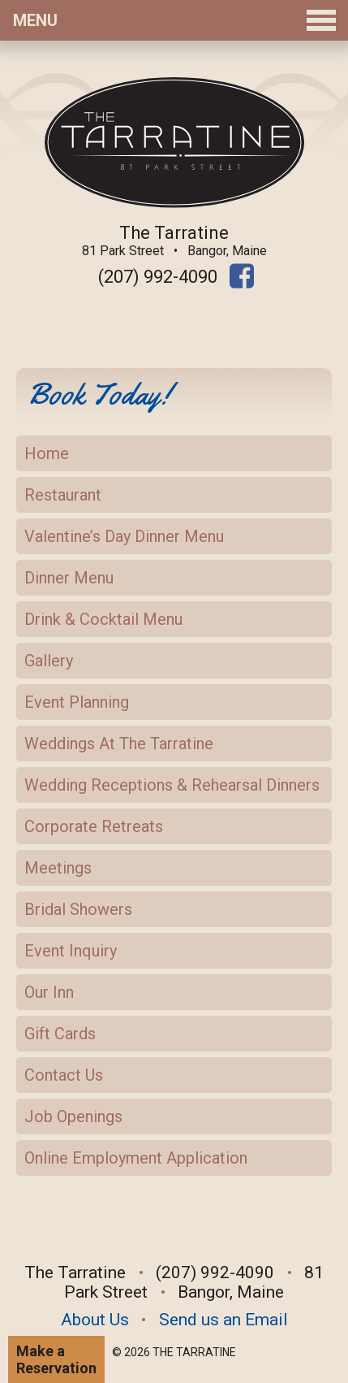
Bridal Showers (78, 909)
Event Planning (76, 702)
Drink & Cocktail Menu (103, 619)
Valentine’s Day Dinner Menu (124, 536)
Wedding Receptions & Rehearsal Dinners (172, 785)
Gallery (48, 660)
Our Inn (49, 992)
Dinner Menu (69, 577)
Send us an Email (223, 1319)
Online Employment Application (135, 1158)
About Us (95, 1319)
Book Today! (98, 393)
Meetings (58, 868)
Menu (174, 20)
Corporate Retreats (93, 826)
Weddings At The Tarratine (118, 743)
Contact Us (63, 1075)
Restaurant (62, 495)
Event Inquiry (70, 950)
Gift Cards (60, 1033)
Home (46, 453)
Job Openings (73, 1116)
